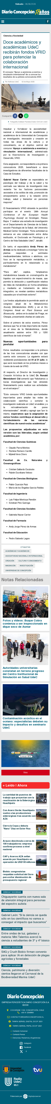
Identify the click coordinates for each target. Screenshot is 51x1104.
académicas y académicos (17, 551)
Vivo (25, 772)
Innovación (10, 566)
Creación (9, 561)
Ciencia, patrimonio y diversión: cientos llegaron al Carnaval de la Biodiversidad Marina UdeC (22, 974)
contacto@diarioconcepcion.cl (27, 1017)
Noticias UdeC (13, 82)
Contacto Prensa (19, 1034)
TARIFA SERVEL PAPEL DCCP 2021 (27, 1026)
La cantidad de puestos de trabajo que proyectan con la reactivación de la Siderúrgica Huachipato (19, 798)
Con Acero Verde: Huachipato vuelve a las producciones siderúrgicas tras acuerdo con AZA (19, 814)
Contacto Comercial (20, 1031)
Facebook (25, 1047)
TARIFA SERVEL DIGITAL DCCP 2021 (27, 1021)
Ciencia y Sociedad (12, 892)
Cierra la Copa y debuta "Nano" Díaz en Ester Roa (16, 827)
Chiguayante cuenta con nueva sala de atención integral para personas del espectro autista (23, 900)
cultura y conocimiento (29, 561)
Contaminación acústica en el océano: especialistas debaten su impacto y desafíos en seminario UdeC (25, 723)
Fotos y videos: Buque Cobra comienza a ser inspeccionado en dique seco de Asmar (25, 623)
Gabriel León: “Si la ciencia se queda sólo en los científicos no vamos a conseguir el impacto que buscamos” (24, 918)
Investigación (26, 566)
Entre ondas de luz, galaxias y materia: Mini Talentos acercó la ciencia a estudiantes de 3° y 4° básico (25, 937)
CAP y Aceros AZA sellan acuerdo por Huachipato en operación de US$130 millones (19, 859)
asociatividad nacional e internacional (24, 556)
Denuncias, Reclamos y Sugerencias (26, 1038)
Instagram (25, 1043)
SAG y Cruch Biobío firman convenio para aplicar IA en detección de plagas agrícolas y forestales (25, 955)
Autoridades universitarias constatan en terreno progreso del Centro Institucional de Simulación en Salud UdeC (23, 672)
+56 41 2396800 (27, 1013)
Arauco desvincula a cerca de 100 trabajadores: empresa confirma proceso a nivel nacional (18, 845)
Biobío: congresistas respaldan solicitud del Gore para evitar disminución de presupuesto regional (18, 875)
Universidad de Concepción (18, 570)
